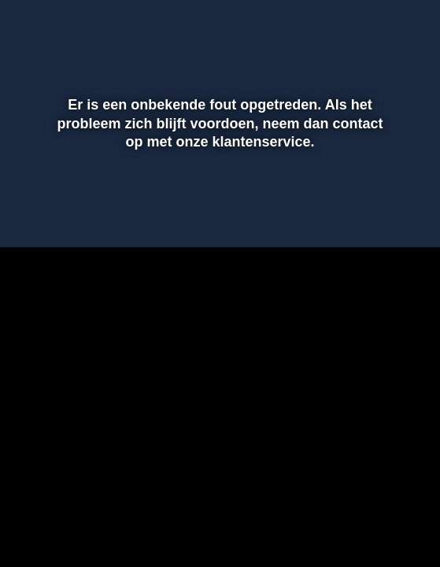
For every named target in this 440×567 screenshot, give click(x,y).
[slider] (217, 226)
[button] (386, 22)
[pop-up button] (355, 22)
